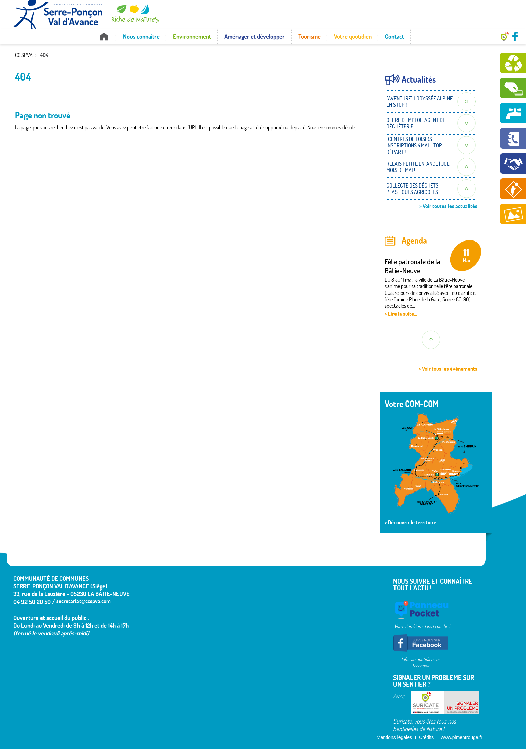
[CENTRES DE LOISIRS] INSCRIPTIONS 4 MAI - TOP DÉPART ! (414, 145)
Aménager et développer (254, 36)
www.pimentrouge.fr (461, 737)
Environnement (192, 36)
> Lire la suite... (401, 313)
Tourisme (309, 36)
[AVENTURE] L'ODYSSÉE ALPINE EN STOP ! (419, 101)
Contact (394, 36)
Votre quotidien (353, 36)
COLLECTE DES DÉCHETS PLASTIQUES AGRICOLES (412, 188)
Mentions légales (394, 737)
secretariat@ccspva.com (83, 601)
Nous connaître (141, 36)
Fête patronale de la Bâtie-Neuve (412, 266)
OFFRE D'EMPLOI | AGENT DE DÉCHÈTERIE (415, 123)
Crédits (426, 737)
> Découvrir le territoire (410, 522)
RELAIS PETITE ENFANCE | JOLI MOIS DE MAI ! (418, 166)
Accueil (103, 36)
